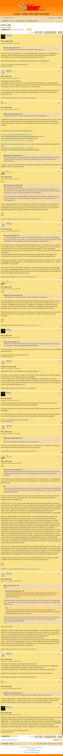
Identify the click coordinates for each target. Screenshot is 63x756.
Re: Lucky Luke (7, 41)
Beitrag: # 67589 (5, 688)
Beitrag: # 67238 (5, 463)
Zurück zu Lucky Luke (8, 366)
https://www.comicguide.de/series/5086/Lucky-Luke (16, 134)
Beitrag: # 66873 (5, 43)
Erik (7, 170)
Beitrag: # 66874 (5, 78)
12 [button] (55, 32)
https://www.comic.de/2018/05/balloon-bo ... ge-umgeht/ (17, 148)
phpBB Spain (33, 748)
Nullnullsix (8, 70)
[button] (36, 32)
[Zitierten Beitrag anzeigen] (19, 48)
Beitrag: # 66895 (5, 289)
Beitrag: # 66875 (5, 109)
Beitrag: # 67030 (5, 368)
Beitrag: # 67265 (5, 581)
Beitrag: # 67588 (5, 661)
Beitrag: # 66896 (5, 337)
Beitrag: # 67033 (5, 433)
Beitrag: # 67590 (5, 714)
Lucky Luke (5, 25)
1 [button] (41, 32)
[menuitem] (12, 18)
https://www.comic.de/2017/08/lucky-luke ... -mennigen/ (17, 140)
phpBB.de (38, 750)
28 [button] (59, 32)
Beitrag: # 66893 (5, 231)
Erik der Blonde (27, 219)
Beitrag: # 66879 (5, 179)
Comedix (9, 27)
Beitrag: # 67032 (5, 400)
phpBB (26, 747)
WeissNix (8, 35)
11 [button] (52, 32)
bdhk (6, 47)
